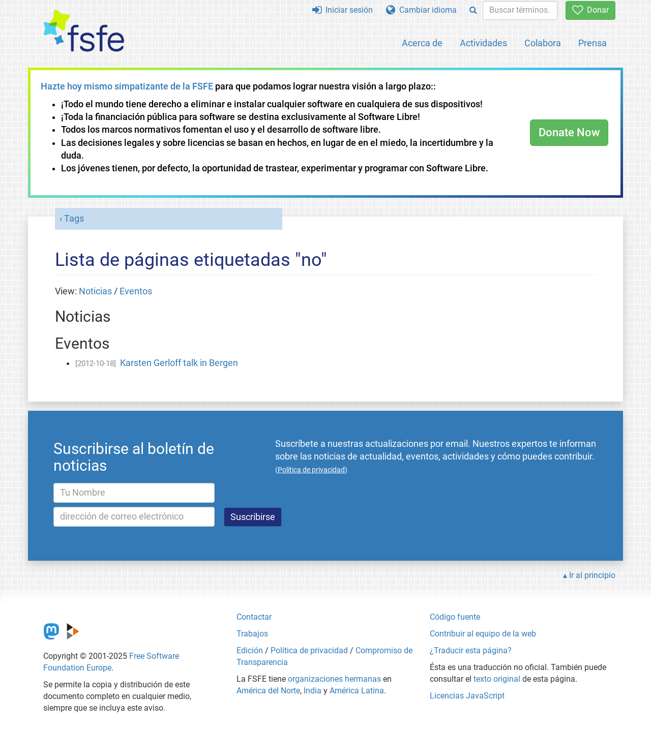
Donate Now (569, 132)
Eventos (136, 291)
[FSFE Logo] (84, 31)
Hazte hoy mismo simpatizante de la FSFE (127, 86)
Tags (74, 219)
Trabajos (252, 634)
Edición (249, 650)
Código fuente (455, 617)
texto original (497, 679)
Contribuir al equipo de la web (483, 634)
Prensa (592, 43)
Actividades (483, 43)
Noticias (95, 291)
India (312, 690)
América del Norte (268, 690)
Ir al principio (592, 575)
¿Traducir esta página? (471, 650)
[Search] (473, 10)
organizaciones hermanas (334, 679)
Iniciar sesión (342, 10)
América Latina (357, 690)
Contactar (254, 617)
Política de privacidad (309, 650)
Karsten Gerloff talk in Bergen (179, 363)
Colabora (542, 43)
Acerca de (422, 43)
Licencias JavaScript (467, 696)
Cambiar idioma (421, 10)
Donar (590, 10)
